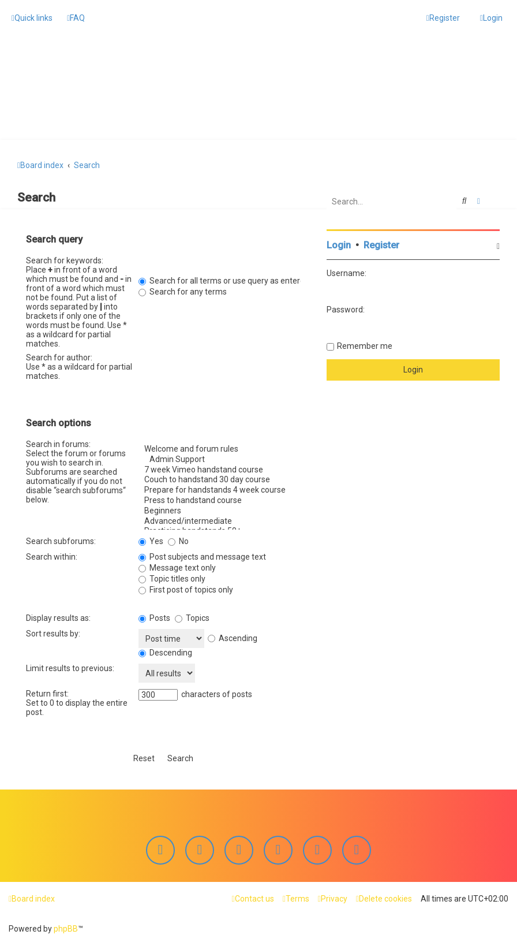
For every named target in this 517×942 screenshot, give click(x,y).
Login (339, 243)
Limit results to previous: (70, 666)
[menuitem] (76, 17)
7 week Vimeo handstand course (219, 468)
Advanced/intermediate (219, 519)
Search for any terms (182, 290)
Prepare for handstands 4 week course (219, 488)
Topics (192, 616)
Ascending (232, 636)
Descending (165, 651)
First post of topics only (185, 588)
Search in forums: (58, 442)
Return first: (47, 692)
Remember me (364, 344)
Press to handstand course (219, 499)
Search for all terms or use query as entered (223, 279)
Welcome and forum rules (219, 447)
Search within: (51, 555)
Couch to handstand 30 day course (219, 478)
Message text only (177, 566)
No (178, 539)
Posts (154, 616)
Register (381, 243)
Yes (150, 539)
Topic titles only (171, 577)
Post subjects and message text (202, 555)
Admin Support (219, 457)
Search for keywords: (64, 258)
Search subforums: (61, 539)
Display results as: (58, 616)
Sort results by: (53, 631)
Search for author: (59, 355)
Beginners (219, 509)
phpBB (66, 928)
